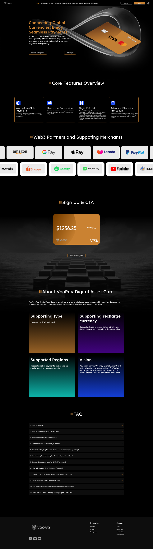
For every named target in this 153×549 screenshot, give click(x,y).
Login (139, 3)
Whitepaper (70, 52)
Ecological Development (91, 3)
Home (37, 3)
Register (126, 3)
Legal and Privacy (77, 3)
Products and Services (47, 3)
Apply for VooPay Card (37, 52)
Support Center (67, 3)
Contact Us (58, 3)
